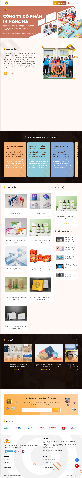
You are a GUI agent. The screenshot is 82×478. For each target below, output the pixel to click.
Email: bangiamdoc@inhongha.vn (52, 450)
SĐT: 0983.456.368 (48, 448)
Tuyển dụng (7, 468)
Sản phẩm (7, 462)
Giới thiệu (7, 460)
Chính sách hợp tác (48, 462)
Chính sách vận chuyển (49, 460)
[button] (64, 223)
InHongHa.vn (17, 475)
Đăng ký (56, 410)
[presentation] (74, 340)
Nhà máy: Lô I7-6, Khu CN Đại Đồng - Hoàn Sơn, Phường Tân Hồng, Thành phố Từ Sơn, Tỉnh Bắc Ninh (59, 445)
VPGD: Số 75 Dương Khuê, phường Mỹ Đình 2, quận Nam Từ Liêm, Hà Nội (59, 442)
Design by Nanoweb (72, 475)
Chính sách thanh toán (49, 465)
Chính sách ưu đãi (48, 468)
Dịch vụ (6, 465)
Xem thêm (11, 73)
